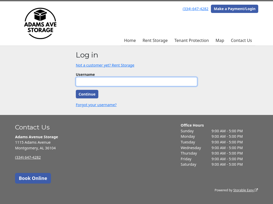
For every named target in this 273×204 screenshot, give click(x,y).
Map (220, 40)
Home (130, 40)
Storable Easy (245, 190)
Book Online (33, 178)
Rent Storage (155, 40)
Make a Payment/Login (234, 8)
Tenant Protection (191, 40)
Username (85, 74)
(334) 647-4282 (195, 8)
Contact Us (241, 40)
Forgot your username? (96, 104)
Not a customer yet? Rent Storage (105, 65)
